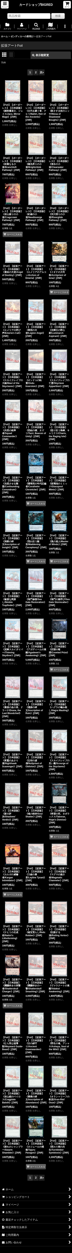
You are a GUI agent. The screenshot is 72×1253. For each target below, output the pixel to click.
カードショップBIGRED (36, 4)
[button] (5, 4)
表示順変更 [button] (40, 55)
